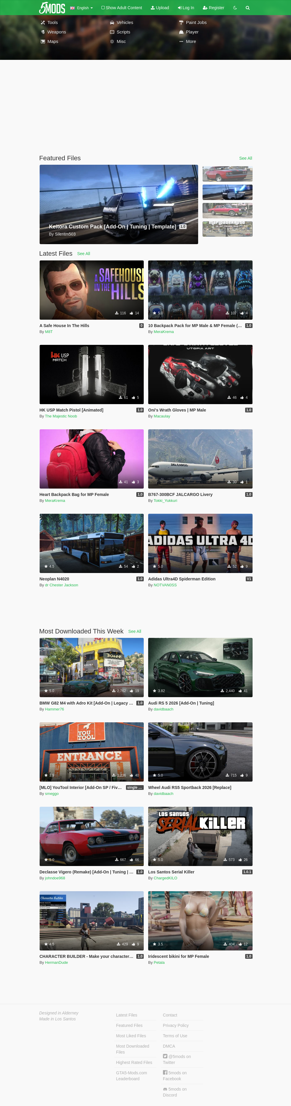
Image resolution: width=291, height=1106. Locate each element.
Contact (170, 1015)
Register (213, 7)
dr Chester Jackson (61, 585)
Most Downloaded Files (132, 1049)
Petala (159, 962)
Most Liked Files (131, 1035)
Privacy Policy (176, 1025)
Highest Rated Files (134, 1062)
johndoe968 (55, 878)
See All (245, 158)
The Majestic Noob (61, 416)
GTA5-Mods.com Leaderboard (131, 1075)
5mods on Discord (175, 1092)
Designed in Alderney (59, 1013)
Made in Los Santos (57, 1019)
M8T (49, 331)
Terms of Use (175, 1035)
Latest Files (127, 1015)
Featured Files (129, 1025)
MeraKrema (164, 331)
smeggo (52, 793)
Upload (160, 7)
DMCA (169, 1046)
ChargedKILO (165, 878)
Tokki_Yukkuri (165, 500)
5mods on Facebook (175, 1075)
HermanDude (56, 962)
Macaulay (162, 416)
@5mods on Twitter (177, 1059)
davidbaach (164, 709)
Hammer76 (54, 709)
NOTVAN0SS (165, 585)
